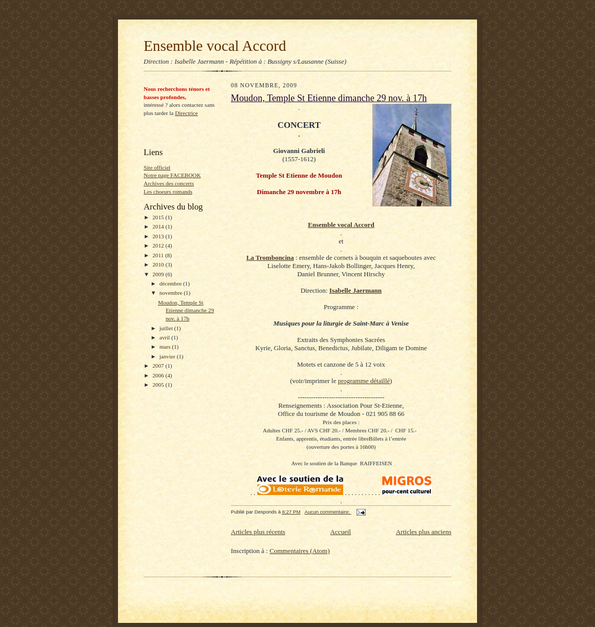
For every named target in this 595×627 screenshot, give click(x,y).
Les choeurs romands (168, 191)
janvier (168, 356)
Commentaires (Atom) (299, 551)
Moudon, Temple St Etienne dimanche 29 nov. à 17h (186, 310)
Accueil (340, 532)
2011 (158, 255)
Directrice (186, 113)
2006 (158, 375)
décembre (171, 283)
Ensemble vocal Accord (215, 45)
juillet (167, 328)
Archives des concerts (169, 183)
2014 (158, 226)
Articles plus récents (258, 532)
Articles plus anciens (423, 532)
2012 (158, 245)
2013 (158, 236)
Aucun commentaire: (328, 512)
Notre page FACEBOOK (172, 175)
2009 (158, 274)
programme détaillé (364, 381)
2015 (158, 217)
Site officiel (157, 167)
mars (166, 347)
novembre (172, 293)
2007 (158, 366)
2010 (158, 264)
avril (165, 337)
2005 (158, 385)
